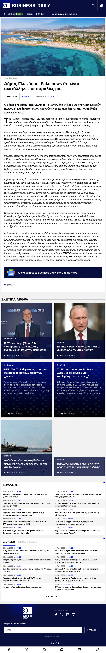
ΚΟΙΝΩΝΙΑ (26, 96)
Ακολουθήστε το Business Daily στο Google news (44, 272)
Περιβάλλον (10, 285)
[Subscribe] (92, 630)
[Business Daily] (27, 613)
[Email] (43, 630)
